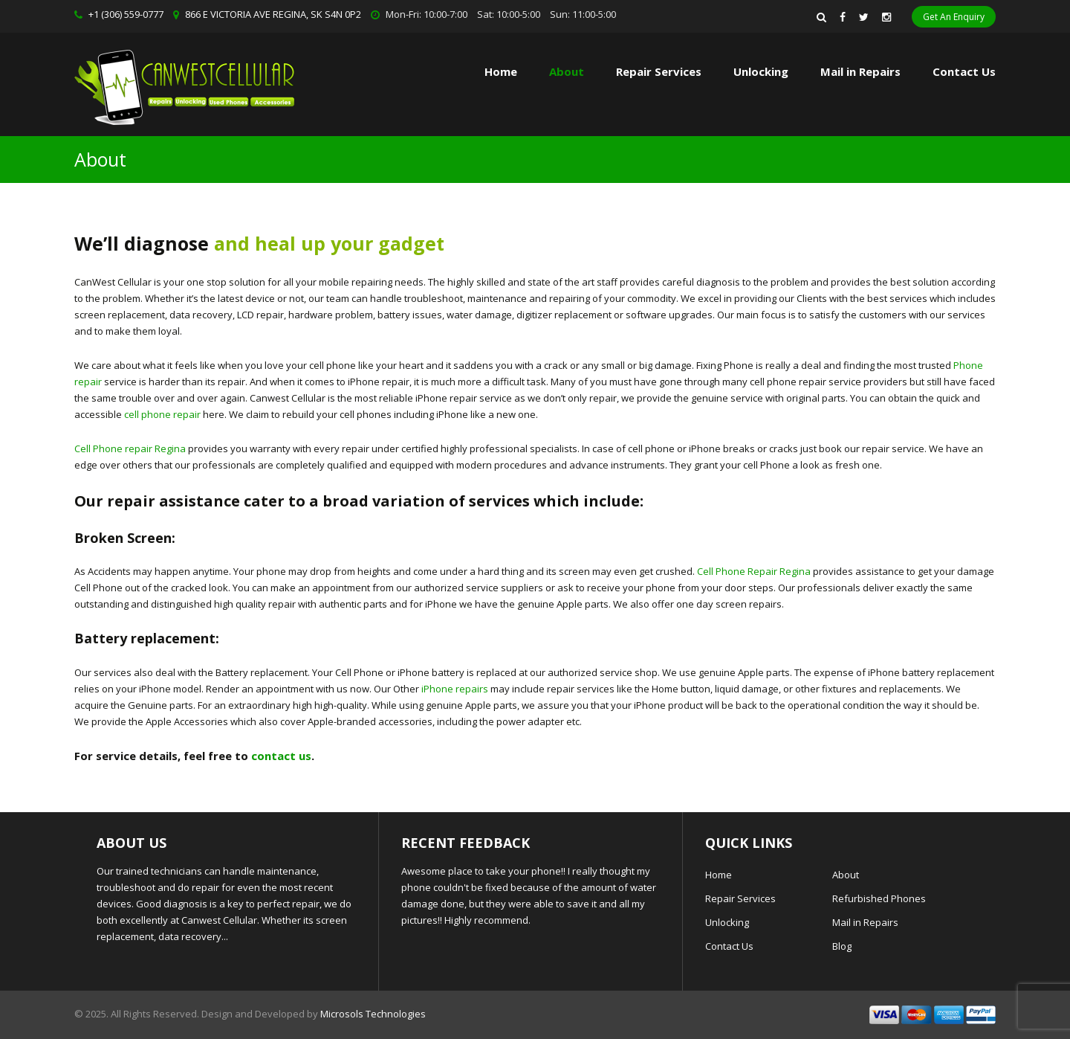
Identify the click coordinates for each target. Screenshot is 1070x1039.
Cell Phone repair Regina (130, 448)
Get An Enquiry (954, 16)
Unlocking (760, 71)
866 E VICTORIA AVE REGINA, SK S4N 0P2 (273, 14)
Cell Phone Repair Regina (754, 571)
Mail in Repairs (860, 71)
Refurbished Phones (879, 898)
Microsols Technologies (373, 1013)
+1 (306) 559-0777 (125, 14)
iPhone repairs (454, 688)
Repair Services (740, 898)
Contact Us (964, 71)
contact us (281, 755)
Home (500, 71)
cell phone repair (162, 414)
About (566, 71)
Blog (842, 946)
